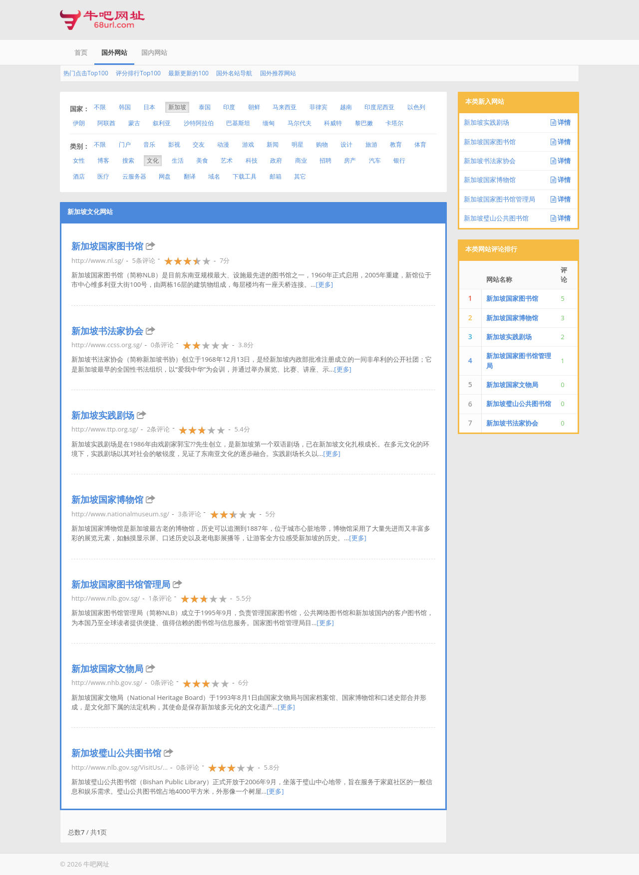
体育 (420, 144)
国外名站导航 (234, 73)
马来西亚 (285, 107)
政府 (276, 160)
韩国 (125, 107)
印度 (229, 107)
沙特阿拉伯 (199, 123)
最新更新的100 (188, 73)
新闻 (273, 144)
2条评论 (158, 429)
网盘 (165, 176)
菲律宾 (318, 107)
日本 (149, 107)
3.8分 (246, 344)
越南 (346, 107)
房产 (350, 160)
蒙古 (134, 123)
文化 (153, 160)
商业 (301, 160)
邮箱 (276, 176)
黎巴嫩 (364, 123)
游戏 (248, 144)
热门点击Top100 (85, 73)
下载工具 (245, 176)
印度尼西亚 (379, 107)
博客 (103, 160)
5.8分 (271, 767)
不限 (100, 107)
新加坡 (177, 107)
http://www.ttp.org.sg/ (104, 429)
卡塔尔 (394, 123)
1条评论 (159, 598)
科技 (252, 160)
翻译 (190, 176)
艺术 (227, 160)
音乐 (149, 144)
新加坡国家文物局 (107, 668)
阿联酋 (106, 123)
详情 (561, 122)
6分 (243, 682)
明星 (298, 144)
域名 (214, 176)
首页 (80, 52)
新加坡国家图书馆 (107, 246)
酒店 (79, 176)
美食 (202, 160)
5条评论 (143, 260)
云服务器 (134, 176)
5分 (271, 513)
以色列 (416, 107)
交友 (199, 144)
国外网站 (114, 52)
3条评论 (189, 513)
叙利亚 (162, 123)
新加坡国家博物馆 (107, 499)
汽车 (375, 160)
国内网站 (154, 52)
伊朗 (79, 123)
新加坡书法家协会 (107, 331)
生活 (178, 160)
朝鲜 (254, 107)
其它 (300, 176)
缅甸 (269, 123)
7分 (225, 260)
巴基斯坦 (238, 123)
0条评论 (162, 344)
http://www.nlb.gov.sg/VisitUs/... (119, 767)
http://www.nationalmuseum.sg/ (120, 513)
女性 (79, 160)
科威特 (333, 123)
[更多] (324, 284)
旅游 (371, 144)
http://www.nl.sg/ (97, 260)
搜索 (128, 160)
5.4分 (242, 429)
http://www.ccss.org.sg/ (106, 344)
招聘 (325, 160)
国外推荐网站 (278, 73)
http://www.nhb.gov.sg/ (106, 682)
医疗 (103, 176)
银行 (399, 160)
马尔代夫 (300, 123)
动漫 (223, 144)
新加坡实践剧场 (102, 415)
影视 (174, 144)
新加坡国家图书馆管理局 (120, 584)
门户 (125, 144)
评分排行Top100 (138, 73)
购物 (322, 144)
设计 (346, 144)
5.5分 (244, 598)
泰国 (205, 107)
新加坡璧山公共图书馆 (116, 753)
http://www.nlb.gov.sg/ (105, 598)
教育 (396, 144)
